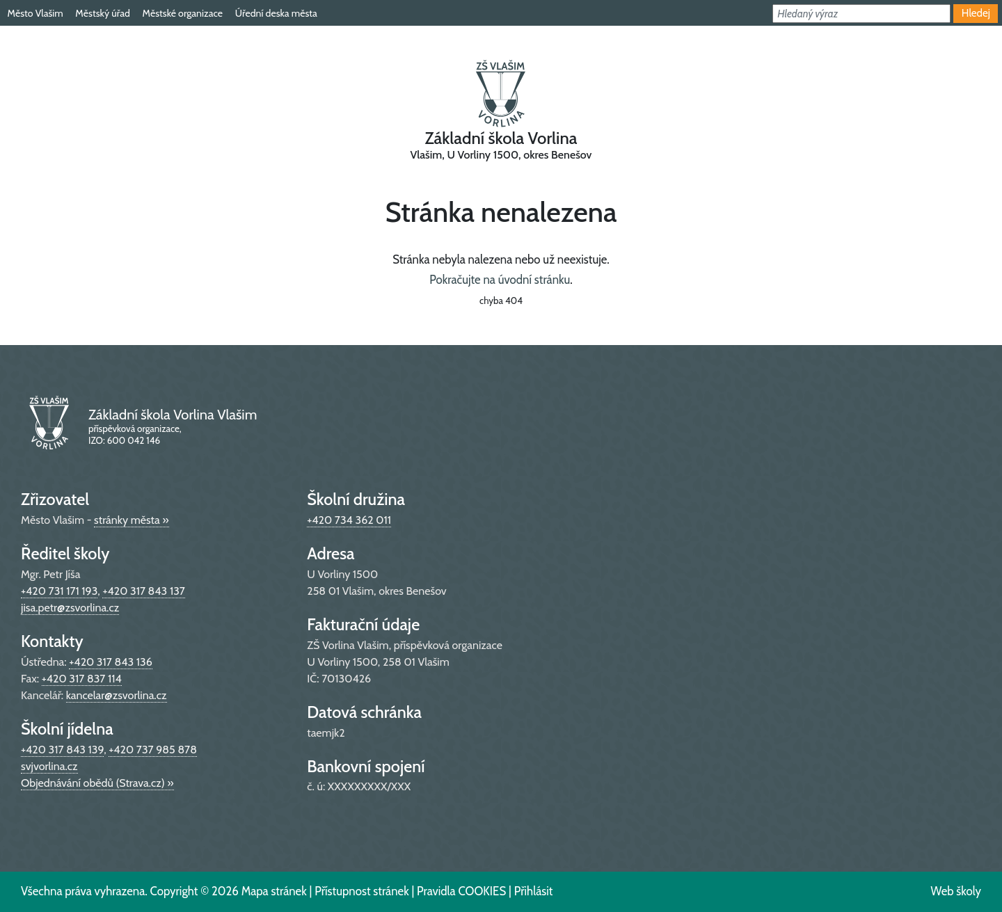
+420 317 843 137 (143, 591)
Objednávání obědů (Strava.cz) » (97, 783)
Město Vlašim (35, 13)
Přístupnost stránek (362, 891)
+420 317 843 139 (62, 749)
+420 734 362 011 (349, 520)
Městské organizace (182, 13)
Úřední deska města (276, 13)
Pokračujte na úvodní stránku (499, 280)
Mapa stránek (274, 891)
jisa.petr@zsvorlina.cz (70, 607)
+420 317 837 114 (82, 678)
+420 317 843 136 (110, 662)
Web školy (955, 891)
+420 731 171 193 (59, 591)
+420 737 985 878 (153, 749)
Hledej (976, 12)
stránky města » (131, 520)
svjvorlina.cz (49, 766)
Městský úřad (102, 13)
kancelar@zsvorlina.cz (116, 695)
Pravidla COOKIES (461, 891)
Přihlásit (533, 891)
